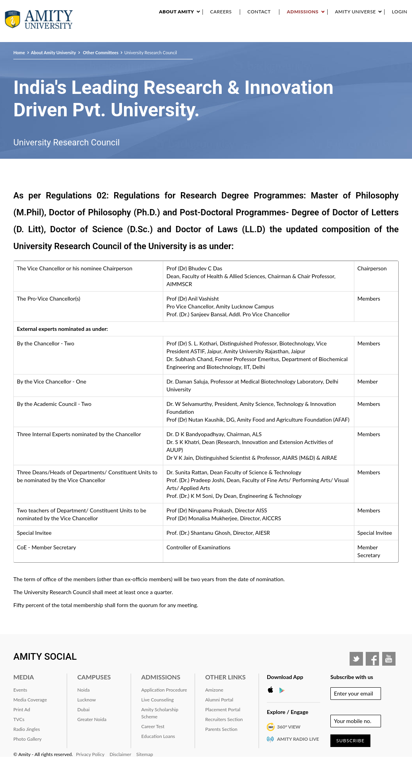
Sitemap (144, 754)
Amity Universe (355, 12)
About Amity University (151, 35)
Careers (221, 12)
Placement (382, 35)
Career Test (152, 726)
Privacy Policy (90, 754)
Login (399, 12)
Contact (259, 12)
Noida (83, 690)
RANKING (332, 35)
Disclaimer (120, 754)
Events (251, 35)
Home (19, 52)
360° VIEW (289, 727)
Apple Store (273, 690)
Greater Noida (91, 719)
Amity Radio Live (298, 739)
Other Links (225, 677)
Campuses (94, 677)
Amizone (214, 690)
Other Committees (100, 52)
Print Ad (21, 709)
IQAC (404, 35)
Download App (285, 677)
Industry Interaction (291, 35)
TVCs (18, 719)
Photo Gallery (27, 739)
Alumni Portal (219, 700)
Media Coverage (30, 700)
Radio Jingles (26, 729)
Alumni (355, 35)
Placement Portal (222, 709)
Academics (198, 35)
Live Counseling (157, 700)
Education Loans (158, 736)
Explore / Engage (287, 711)
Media (23, 677)
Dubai (83, 709)
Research (227, 35)
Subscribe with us (351, 677)
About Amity (176, 12)
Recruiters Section (224, 719)
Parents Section (221, 729)
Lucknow (86, 700)
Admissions (303, 12)
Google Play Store (284, 690)
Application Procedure (164, 690)
